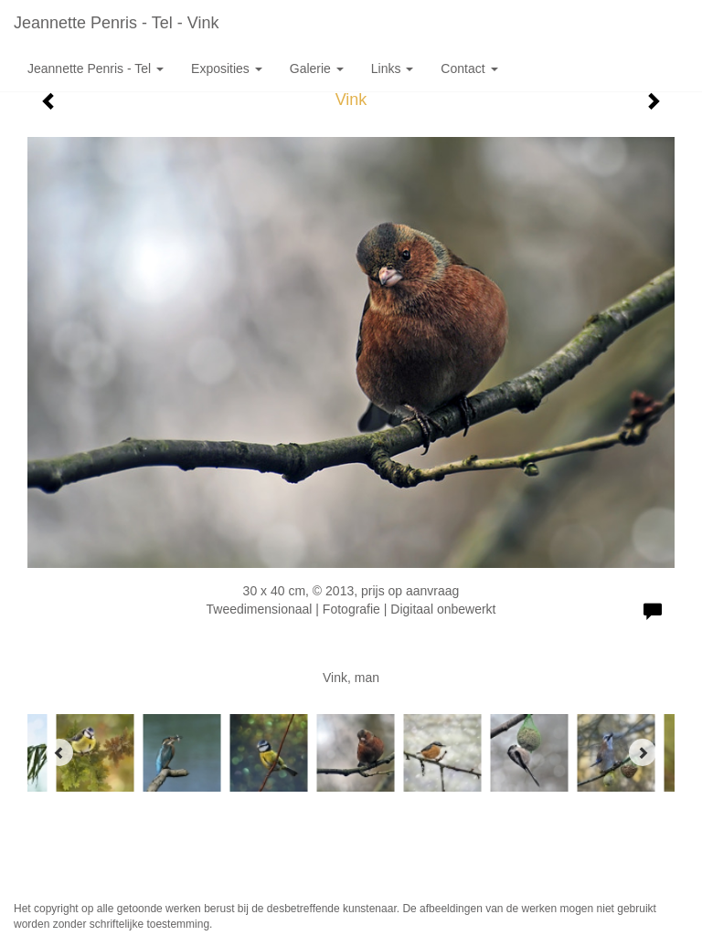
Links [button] (392, 68)
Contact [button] (469, 68)
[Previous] (59, 752)
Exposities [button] (226, 68)
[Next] (642, 752)
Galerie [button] (317, 68)
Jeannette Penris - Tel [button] (95, 68)
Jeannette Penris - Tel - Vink (116, 23)
